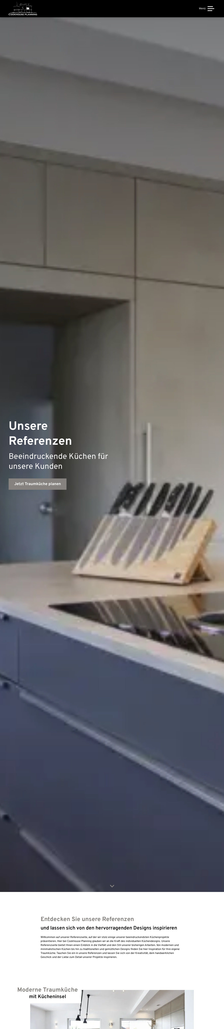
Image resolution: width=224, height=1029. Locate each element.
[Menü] (206, 8)
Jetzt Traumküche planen (37, 484)
